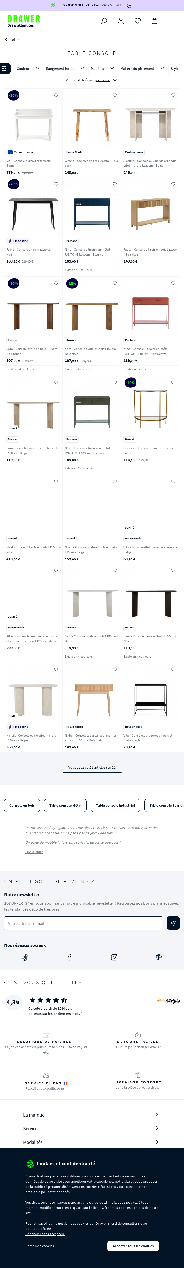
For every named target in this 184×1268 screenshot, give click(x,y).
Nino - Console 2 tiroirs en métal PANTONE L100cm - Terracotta (145, 351)
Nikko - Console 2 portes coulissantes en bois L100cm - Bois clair (90, 738)
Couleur (29, 68)
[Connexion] (120, 21)
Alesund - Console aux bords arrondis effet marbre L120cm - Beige (149, 163)
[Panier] (154, 20)
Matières (103, 68)
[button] (92, 74)
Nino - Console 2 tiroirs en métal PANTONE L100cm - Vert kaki (87, 450)
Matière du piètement (143, 68)
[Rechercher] (104, 21)
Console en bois (22, 805)
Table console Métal (65, 805)
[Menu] (171, 20)
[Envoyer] (173, 923)
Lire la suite (34, 852)
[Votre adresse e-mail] (83, 923)
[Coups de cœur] (137, 20)
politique (32, 1228)
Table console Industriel (115, 805)
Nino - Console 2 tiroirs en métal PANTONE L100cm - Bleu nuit (87, 252)
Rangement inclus (66, 68)
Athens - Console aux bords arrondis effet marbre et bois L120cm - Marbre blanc (32, 641)
